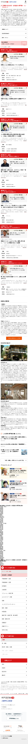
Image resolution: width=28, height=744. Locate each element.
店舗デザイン (5, 626)
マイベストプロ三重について (9, 704)
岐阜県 (1, 534)
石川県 (1, 528)
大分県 (1, 554)
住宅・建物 (8, 571)
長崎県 (1, 553)
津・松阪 (4, 643)
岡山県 (1, 543)
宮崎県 (1, 556)
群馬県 (1, 522)
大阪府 (1, 537)
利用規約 (4, 707)
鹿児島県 (2, 557)
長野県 (1, 525)
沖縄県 (1, 558)
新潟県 (1, 526)
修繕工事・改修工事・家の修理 (10, 615)
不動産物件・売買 (6, 582)
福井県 (1, 529)
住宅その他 (4, 630)
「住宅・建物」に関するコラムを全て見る (14, 460)
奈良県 (1, 540)
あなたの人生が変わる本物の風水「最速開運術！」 (14, 444)
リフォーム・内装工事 (7, 593)
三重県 (1, 533)
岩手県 (1, 509)
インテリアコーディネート (8, 604)
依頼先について (5, 29)
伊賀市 (3, 668)
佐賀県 (1, 552)
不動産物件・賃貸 (6, 578)
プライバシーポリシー (7, 708)
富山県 (1, 527)
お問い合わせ (5, 738)
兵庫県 (1, 539)
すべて (3, 571)
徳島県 (1, 546)
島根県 (1, 544)
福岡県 (1, 551)
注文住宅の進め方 (5, 33)
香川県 (1, 547)
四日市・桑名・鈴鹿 (7, 647)
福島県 (1, 514)
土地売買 (4, 589)
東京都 (1, 516)
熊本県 (1, 555)
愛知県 (1, 531)
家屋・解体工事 (6, 619)
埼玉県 (1, 519)
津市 (1, 562)
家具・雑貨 (4, 608)
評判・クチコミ (5, 37)
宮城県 (1, 511)
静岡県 (1, 532)
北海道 (1, 507)
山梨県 (1, 524)
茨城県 (1, 520)
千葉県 (1, 518)
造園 (3, 600)
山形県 (1, 513)
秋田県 (1, 510)
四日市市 (2, 564)
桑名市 (1, 565)
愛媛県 (1, 548)
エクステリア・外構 (7, 597)
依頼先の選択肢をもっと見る (14, 338)
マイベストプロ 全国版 (7, 736)
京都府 (1, 538)
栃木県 (1, 521)
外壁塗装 (4, 611)
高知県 (1, 549)
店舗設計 (4, 622)
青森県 (1, 508)
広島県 (1, 542)
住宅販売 (4, 586)
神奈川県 (2, 517)
